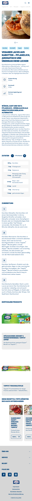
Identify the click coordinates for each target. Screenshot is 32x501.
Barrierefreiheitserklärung (16, 496)
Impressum (16, 489)
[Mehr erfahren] (12, 439)
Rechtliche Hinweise (16, 494)
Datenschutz (16, 491)
